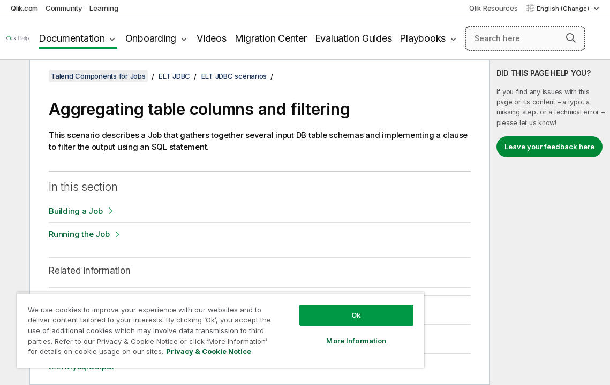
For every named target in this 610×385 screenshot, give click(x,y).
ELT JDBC (174, 76)
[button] (571, 38)
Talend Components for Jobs (98, 76)
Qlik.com (24, 8)
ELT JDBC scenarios (234, 76)
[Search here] (525, 38)
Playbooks (423, 38)
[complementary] (550, 222)
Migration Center (271, 38)
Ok (311, 307)
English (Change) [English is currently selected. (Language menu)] (564, 8)
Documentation (72, 38)
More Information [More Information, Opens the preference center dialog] (311, 332)
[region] (194, 326)
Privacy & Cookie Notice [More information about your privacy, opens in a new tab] (162, 353)
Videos (212, 38)
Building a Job (76, 211)
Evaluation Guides (353, 38)
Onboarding (151, 38)
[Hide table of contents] (13, 76)
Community (64, 8)
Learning (103, 8)
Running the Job (79, 234)
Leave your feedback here (549, 146)
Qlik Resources (493, 8)
